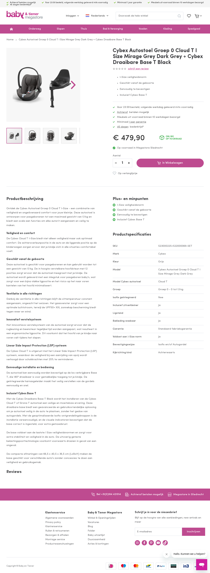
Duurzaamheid (96, 539)
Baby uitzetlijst (96, 535)
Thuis (84, 29)
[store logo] (24, 16)
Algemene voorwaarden (59, 518)
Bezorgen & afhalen (57, 535)
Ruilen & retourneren (57, 531)
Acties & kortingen (98, 544)
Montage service (55, 539)
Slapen (61, 29)
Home (10, 39)
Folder (91, 531)
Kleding (167, 29)
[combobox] (149, 16)
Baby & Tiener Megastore (105, 512)
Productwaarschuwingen (59, 544)
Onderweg (35, 29)
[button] (90, 93)
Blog (90, 526)
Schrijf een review (138, 69)
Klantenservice (55, 512)
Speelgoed (194, 29)
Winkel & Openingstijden (102, 518)
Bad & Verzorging (113, 29)
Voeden (143, 29)
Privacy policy (53, 522)
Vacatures (93, 522)
